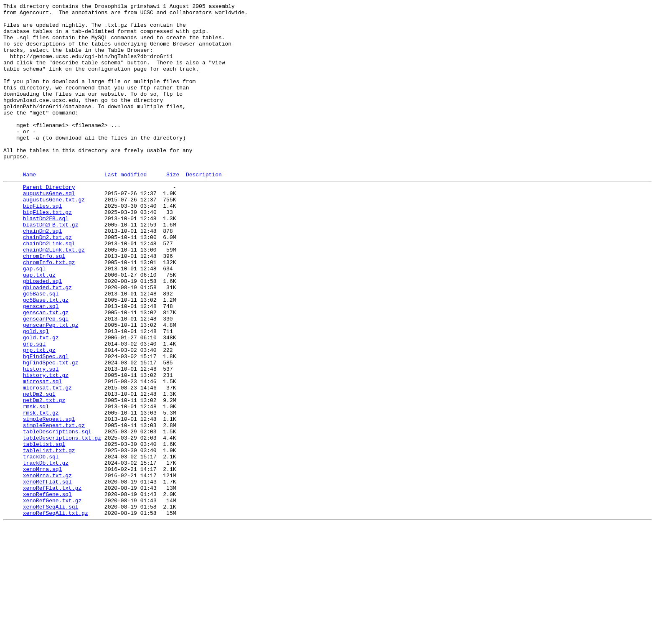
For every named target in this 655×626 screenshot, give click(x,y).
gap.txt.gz (39, 327)
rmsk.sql (36, 485)
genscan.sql (41, 365)
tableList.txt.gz (49, 538)
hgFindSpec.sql (46, 425)
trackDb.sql (41, 545)
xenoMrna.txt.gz (47, 568)
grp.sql (34, 410)
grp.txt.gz (39, 417)
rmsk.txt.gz (41, 492)
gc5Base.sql (41, 350)
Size (172, 208)
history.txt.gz (46, 447)
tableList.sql (44, 530)
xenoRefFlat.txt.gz (52, 583)
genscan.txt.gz (46, 372)
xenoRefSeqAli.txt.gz (55, 613)
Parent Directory (49, 222)
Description (204, 208)
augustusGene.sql (49, 229)
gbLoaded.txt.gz (47, 342)
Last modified (125, 208)
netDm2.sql (39, 470)
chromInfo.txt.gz (49, 312)
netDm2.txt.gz (44, 477)
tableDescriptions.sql (57, 515)
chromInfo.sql (44, 304)
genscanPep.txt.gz (51, 387)
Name (29, 208)
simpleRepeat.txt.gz (54, 507)
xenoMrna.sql (42, 560)
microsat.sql (42, 455)
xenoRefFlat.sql (47, 575)
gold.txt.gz (41, 402)
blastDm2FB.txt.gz (51, 267)
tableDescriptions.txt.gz (62, 523)
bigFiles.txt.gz (47, 252)
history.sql (41, 440)
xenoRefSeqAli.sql (51, 605)
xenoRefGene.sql (47, 590)
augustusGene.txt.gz (54, 237)
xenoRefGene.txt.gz (52, 598)
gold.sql (36, 395)
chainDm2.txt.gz (47, 282)
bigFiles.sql (42, 244)
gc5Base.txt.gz (46, 357)
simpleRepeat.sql (49, 500)
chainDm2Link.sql (49, 289)
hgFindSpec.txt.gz (51, 432)
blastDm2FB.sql (46, 259)
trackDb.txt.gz (46, 553)
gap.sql (34, 319)
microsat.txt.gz (47, 462)
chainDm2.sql (42, 274)
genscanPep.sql (46, 380)
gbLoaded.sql (42, 334)
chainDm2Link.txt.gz (54, 297)
